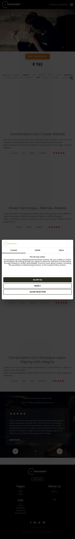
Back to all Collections (58, 4)
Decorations (67, 77)
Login (54, 500)
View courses (37, 479)
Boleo (45, 77)
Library (20, 494)
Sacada (58, 75)
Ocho (50, 75)
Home (21, 491)
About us (54, 491)
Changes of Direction (14, 77)
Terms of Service (20, 513)
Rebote (26, 75)
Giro (34, 75)
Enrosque (55, 77)
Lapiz (38, 77)
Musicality (68, 75)
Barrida (41, 75)
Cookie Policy (20, 508)
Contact (20, 505)
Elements (16, 75)
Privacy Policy (20, 510)
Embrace (29, 77)
